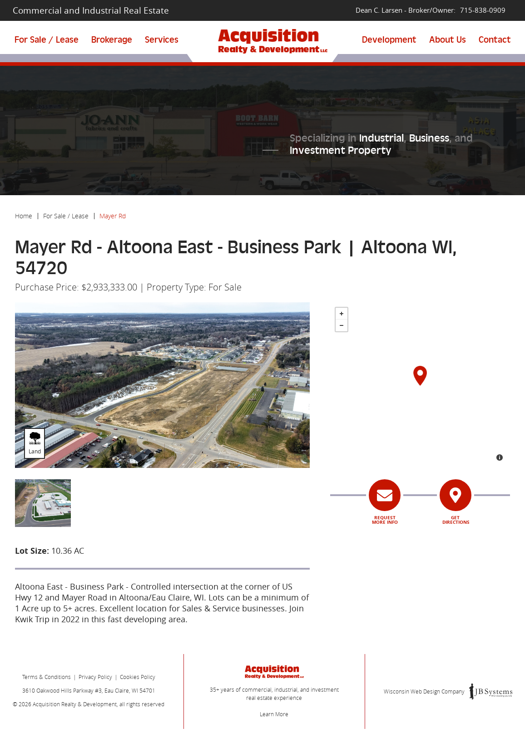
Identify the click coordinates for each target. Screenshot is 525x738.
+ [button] (341, 314)
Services (161, 39)
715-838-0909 (482, 10)
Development (389, 39)
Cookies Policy (137, 676)
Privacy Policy (95, 676)
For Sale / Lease (47, 39)
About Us (447, 39)
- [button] (341, 325)
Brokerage (111, 39)
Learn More (274, 714)
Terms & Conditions (46, 676)
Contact (495, 39)
